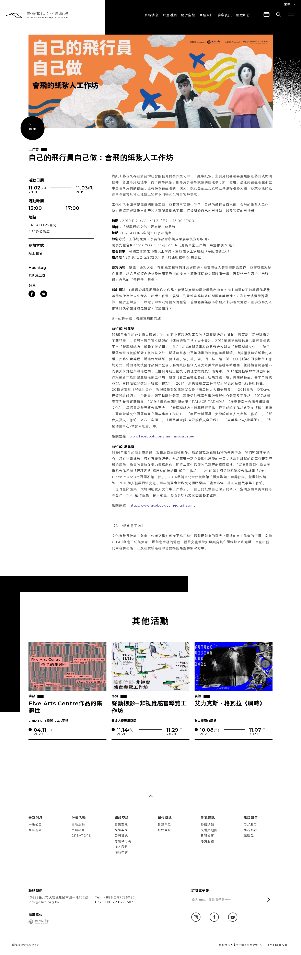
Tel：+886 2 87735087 (115, 897)
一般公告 (35, 824)
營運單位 (164, 824)
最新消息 (151, 15)
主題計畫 (78, 830)
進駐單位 (164, 830)
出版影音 (251, 818)
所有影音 (250, 830)
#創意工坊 (37, 276)
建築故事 (207, 836)
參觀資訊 (225, 15)
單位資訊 (206, 15)
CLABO (250, 824)
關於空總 (188, 15)
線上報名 (35, 254)
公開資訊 (121, 836)
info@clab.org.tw (43, 902)
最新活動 (78, 824)
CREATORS (81, 836)
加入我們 (121, 847)
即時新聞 (35, 830)
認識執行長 (123, 841)
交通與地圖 (209, 830)
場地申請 (121, 852)
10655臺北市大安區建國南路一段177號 (58, 897)
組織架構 (121, 830)
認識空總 (121, 824)
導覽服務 (207, 841)
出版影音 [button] (243, 15)
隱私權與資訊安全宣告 (26, 944)
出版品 (249, 836)
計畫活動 (170, 15)
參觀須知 (207, 824)
